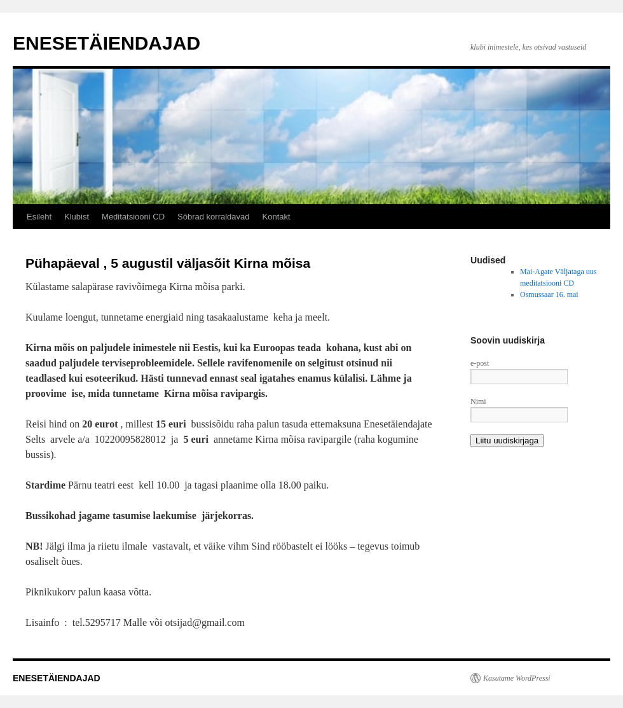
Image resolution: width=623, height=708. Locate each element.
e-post (479, 363)
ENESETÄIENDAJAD (106, 42)
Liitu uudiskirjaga (507, 440)
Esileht (39, 216)
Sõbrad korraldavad (213, 216)
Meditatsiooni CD (133, 216)
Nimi (478, 401)
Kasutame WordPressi (517, 678)
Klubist (76, 216)
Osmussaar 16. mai (549, 294)
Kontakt (277, 216)
